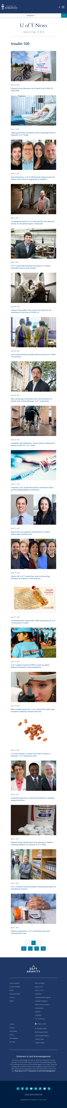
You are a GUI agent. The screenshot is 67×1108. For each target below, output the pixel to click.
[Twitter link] (38, 32)
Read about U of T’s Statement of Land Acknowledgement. (35, 1071)
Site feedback (14, 1038)
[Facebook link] (41, 32)
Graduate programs (41, 1001)
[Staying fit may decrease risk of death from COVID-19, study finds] (33, 71)
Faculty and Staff (15, 994)
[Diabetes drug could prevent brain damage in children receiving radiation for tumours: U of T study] (33, 825)
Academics (38, 994)
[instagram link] (43, 32)
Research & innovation (42, 1005)
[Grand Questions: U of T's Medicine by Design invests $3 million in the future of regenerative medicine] (33, 160)
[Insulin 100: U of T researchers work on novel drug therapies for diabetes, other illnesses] (33, 559)
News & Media (39, 983)
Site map (12, 1042)
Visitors (12, 1001)
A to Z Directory (40, 1019)
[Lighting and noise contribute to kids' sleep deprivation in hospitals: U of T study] (33, 115)
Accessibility (13, 1031)
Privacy (12, 1035)
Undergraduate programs (43, 997)
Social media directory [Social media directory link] (33, 1094)
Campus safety (39, 1043)
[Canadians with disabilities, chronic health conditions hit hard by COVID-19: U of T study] (33, 426)
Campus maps (39, 1039)
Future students (15, 983)
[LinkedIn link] (35, 1088)
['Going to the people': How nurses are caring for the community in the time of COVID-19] (33, 293)
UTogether (38, 1015)
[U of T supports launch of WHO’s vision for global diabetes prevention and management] (33, 648)
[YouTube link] (31, 1088)
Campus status (41, 1024)
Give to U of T (39, 990)
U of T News (33, 25)
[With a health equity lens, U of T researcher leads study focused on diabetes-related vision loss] (33, 692)
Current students (15, 987)
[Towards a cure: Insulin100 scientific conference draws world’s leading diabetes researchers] (33, 470)
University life (39, 1008)
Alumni (12, 990)
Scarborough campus (42, 1036)
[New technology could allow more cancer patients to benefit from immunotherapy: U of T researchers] (33, 381)
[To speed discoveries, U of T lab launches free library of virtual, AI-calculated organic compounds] (33, 204)
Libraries (37, 1012)
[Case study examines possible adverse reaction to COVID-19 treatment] (33, 337)
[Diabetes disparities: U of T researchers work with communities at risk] (33, 914)
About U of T (39, 987)
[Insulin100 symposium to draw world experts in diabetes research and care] (33, 781)
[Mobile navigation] (63, 7)
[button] (59, 7)
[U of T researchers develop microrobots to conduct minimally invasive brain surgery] (33, 248)
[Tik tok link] (40, 1088)
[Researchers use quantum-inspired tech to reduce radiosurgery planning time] (33, 514)
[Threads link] (49, 1088)
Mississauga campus (41, 1032)
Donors (12, 997)
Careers (12, 1028)
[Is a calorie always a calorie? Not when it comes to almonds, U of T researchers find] (33, 736)
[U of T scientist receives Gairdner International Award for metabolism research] (33, 869)
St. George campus (41, 1028)
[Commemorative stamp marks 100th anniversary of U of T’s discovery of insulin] (33, 603)
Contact (12, 1024)
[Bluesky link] (44, 1088)
